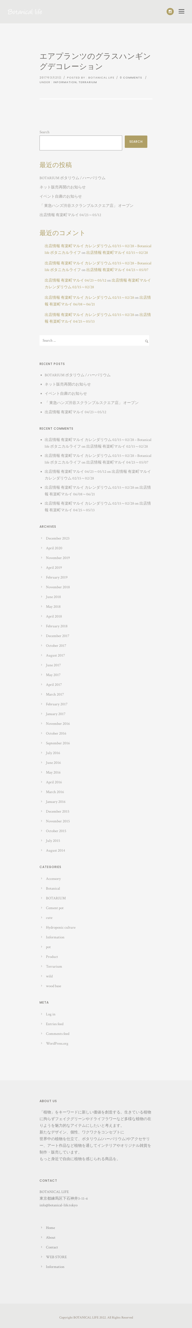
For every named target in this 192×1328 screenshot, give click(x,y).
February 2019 (57, 577)
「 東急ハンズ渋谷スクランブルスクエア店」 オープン (86, 205)
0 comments (131, 77)
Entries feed (54, 1024)
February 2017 (57, 704)
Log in (50, 1014)
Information (65, 82)
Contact (52, 1247)
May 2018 (53, 606)
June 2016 (53, 762)
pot (48, 947)
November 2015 (58, 821)
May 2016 (53, 772)
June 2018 (53, 596)
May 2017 (53, 674)
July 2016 (53, 752)
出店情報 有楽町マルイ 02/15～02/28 (117, 252)
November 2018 (58, 587)
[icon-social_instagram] (170, 11)
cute (49, 917)
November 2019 (58, 557)
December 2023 (58, 538)
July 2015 (53, 840)
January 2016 (55, 801)
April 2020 (54, 548)
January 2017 (55, 713)
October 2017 (56, 645)
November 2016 (58, 723)
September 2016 (58, 743)
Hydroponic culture (60, 927)
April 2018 (54, 616)
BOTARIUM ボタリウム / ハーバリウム (72, 178)
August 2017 (55, 655)
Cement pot (55, 908)
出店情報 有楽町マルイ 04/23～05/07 (117, 269)
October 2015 (56, 831)
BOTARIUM (56, 898)
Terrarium (88, 82)
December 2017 (57, 635)
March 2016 (55, 792)
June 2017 (53, 665)
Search (45, 132)
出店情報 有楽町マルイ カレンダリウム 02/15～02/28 (89, 297)
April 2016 (54, 782)
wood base (53, 986)
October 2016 (56, 733)
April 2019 (54, 567)
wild (49, 976)
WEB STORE (56, 1257)
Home (50, 1227)
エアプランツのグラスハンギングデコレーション (95, 62)
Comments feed (57, 1033)
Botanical (53, 888)
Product (52, 956)
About (50, 1237)
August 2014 (55, 850)
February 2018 (57, 626)
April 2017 (54, 684)
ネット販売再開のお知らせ (63, 187)
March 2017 (55, 694)
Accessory (53, 878)
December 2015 (57, 811)
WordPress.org (57, 1043)
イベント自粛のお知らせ (61, 196)
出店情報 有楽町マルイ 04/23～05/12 (70, 215)
